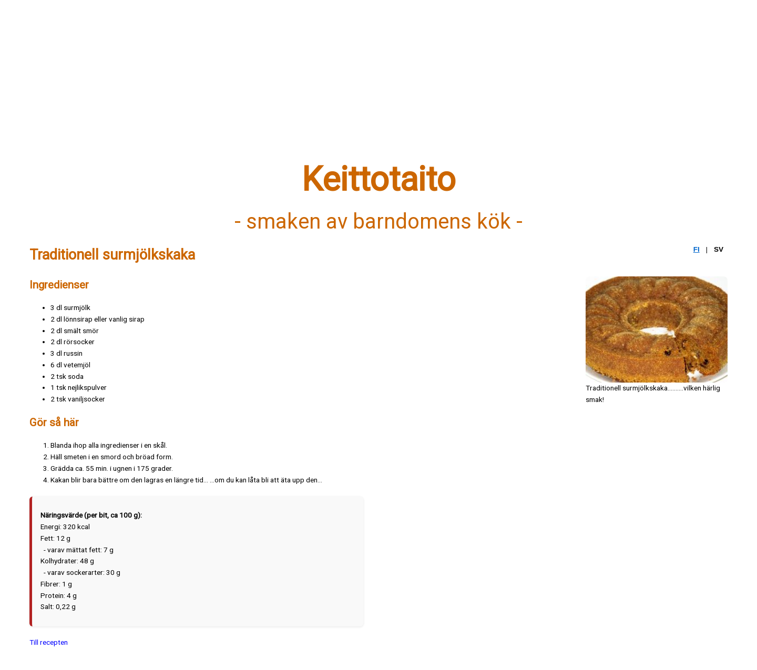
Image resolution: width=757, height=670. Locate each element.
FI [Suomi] (696, 249)
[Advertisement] (344, 87)
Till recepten (48, 642)
